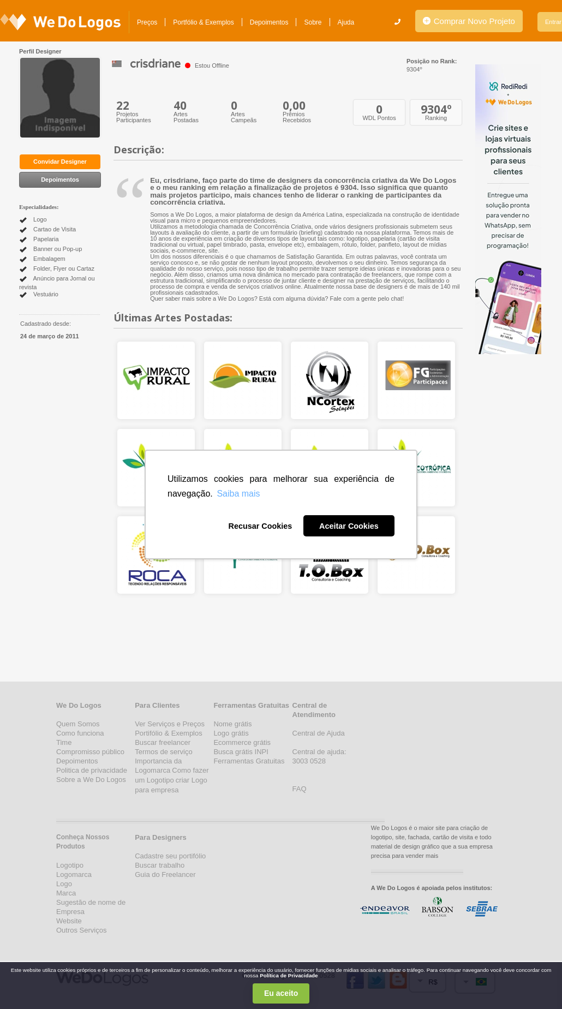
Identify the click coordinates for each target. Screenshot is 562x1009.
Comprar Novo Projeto (469, 21)
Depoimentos (269, 22)
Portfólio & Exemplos (203, 22)
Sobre (312, 22)
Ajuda (346, 22)
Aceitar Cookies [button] (349, 526)
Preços (147, 22)
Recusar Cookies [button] (260, 526)
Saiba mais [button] (238, 493)
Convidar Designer (60, 161)
